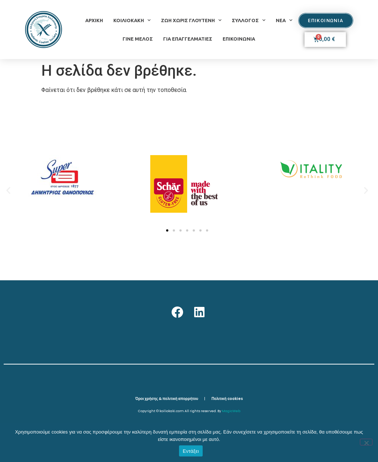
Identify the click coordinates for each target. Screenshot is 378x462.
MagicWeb (231, 411)
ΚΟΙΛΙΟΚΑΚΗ (132, 20)
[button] (8, 190)
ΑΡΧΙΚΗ (94, 20)
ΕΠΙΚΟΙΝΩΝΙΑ (239, 38)
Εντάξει (191, 451)
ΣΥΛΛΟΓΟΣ (248, 20)
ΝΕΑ (284, 20)
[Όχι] (366, 442)
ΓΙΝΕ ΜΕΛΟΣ (138, 38)
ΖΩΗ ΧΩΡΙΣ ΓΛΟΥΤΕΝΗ (191, 20)
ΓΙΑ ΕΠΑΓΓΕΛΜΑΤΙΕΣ (187, 38)
